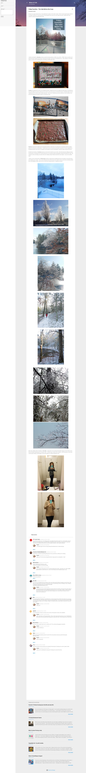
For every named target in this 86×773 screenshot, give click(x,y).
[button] (72, 9)
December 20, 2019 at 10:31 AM (46, 575)
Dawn (34, 633)
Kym (34, 597)
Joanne (37, 544)
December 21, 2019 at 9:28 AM (44, 587)
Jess (34, 644)
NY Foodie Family (36, 539)
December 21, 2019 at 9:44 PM (40, 633)
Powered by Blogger (50, 770)
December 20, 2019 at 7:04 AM (45, 539)
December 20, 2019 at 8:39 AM (43, 562)
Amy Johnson (35, 622)
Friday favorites (34, 534)
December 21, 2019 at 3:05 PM (43, 622)
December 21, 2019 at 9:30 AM (44, 614)
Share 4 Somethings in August (35, 756)
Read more (70, 714)
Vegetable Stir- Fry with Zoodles (36, 743)
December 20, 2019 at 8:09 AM (44, 544)
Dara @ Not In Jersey (37, 575)
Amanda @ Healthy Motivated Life (39, 551)
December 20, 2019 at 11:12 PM (40, 597)
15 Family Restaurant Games (35, 717)
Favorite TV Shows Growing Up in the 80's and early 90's (41, 704)
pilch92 (34, 610)
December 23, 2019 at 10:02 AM (40, 644)
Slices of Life (33, 2)
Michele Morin (36, 562)
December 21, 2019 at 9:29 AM (44, 603)
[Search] (74, 3)
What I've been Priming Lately (35, 730)
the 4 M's (34, 580)
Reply (34, 549)
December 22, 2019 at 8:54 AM (44, 637)
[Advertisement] (51, 689)
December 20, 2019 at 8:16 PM (41, 580)
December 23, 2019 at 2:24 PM (44, 648)
